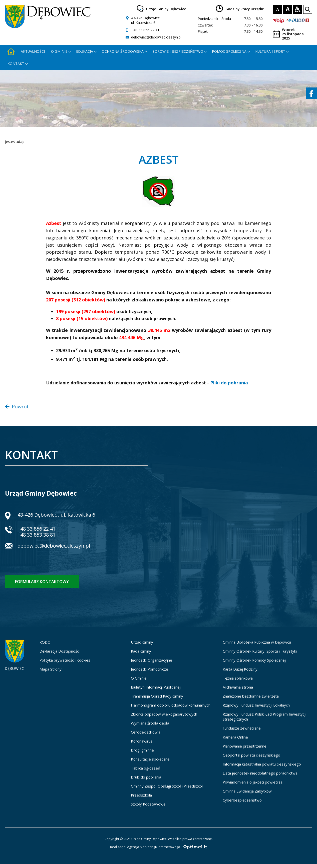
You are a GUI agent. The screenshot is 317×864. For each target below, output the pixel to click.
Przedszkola (141, 795)
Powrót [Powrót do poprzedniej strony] (17, 406)
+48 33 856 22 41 (145, 29)
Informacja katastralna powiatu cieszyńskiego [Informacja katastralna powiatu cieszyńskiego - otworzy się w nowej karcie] (262, 764)
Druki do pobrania (146, 777)
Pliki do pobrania (229, 383)
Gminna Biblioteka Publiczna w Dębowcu (257, 642)
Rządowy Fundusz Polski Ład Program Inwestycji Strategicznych (264, 717)
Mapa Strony (51, 669)
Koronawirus (142, 741)
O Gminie (139, 678)
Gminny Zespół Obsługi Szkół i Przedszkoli (167, 786)
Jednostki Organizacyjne (151, 660)
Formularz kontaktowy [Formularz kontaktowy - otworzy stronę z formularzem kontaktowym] (42, 581)
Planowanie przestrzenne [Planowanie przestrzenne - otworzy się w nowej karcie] (244, 746)
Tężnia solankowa (238, 678)
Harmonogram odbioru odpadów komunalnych (170, 705)
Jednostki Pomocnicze (149, 669)
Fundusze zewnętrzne (242, 728)
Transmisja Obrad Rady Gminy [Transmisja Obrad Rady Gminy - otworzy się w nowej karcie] (157, 696)
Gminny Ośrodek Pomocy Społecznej (254, 660)
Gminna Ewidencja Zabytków (247, 791)
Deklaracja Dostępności (60, 651)
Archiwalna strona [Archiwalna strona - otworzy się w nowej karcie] (238, 687)
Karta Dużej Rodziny (240, 669)
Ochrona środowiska (123, 51)
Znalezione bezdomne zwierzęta (251, 696)
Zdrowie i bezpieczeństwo (177, 51)
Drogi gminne (142, 750)
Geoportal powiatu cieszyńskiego (251, 755)
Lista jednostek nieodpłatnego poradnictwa (260, 773)
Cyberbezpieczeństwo (242, 800)
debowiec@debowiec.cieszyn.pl (156, 37)
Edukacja (84, 51)
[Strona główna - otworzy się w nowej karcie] (11, 51)
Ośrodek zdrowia (145, 732)
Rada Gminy (141, 651)
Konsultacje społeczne (150, 759)
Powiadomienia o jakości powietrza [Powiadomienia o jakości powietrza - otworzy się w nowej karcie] (252, 782)
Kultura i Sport (270, 51)
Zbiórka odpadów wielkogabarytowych (164, 714)
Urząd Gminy (142, 642)
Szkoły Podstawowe (148, 804)
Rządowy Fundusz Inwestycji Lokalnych (256, 705)
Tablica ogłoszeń (145, 768)
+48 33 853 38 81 (37, 534)
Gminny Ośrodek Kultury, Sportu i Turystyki (260, 651)
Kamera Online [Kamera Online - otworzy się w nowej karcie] (235, 737)
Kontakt (16, 63)
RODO (45, 642)
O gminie (59, 51)
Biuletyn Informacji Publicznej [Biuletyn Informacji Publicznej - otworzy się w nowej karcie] (156, 687)
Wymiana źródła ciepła (150, 723)
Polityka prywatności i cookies (65, 660)
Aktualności (33, 51)
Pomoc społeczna (229, 51)
